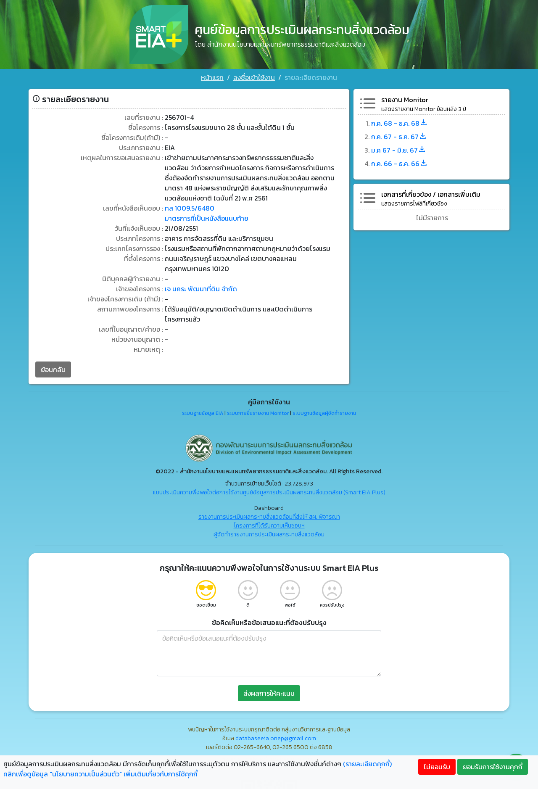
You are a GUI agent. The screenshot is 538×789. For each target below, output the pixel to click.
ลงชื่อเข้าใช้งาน (254, 77)
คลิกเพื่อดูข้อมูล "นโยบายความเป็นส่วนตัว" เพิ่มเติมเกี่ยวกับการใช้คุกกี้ (100, 774)
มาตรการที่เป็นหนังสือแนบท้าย (206, 218)
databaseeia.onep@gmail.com (275, 738)
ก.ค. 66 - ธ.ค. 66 (399, 163)
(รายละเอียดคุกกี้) (367, 764)
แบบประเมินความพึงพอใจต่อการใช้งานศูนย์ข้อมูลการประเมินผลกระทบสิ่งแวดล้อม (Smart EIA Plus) (269, 492)
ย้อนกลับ (53, 369)
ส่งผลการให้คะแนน (269, 693)
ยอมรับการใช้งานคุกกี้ (492, 767)
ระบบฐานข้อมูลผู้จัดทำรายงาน (324, 413)
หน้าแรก (212, 77)
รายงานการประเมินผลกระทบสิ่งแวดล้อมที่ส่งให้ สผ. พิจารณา (269, 516)
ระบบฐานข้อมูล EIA (202, 413)
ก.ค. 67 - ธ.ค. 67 (399, 137)
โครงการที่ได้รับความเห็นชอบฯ (269, 525)
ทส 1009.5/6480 (189, 208)
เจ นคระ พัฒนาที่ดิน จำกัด (201, 289)
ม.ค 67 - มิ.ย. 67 (398, 150)
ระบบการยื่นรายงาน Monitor (258, 413)
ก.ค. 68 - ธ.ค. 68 (399, 123)
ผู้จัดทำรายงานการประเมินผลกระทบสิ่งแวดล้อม (269, 534)
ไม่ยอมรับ (437, 767)
